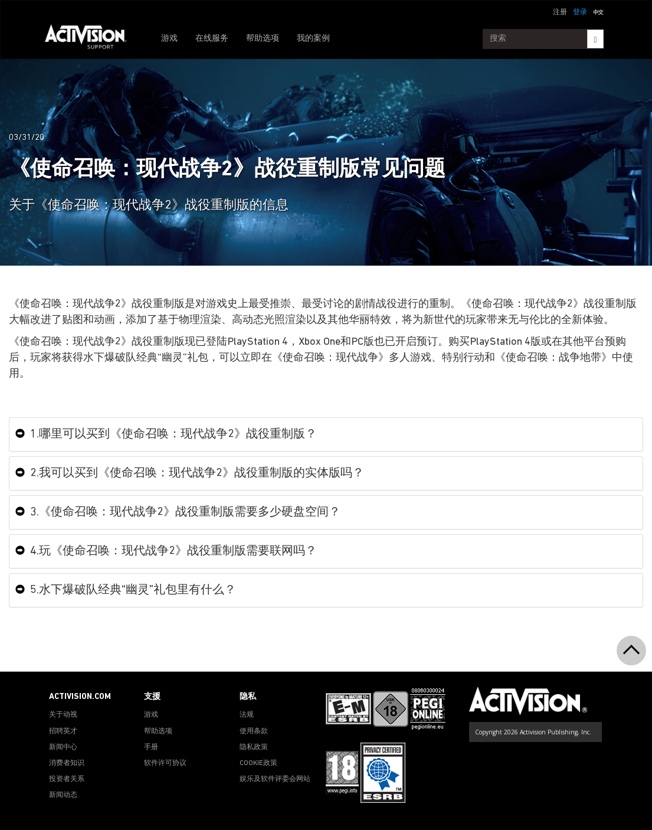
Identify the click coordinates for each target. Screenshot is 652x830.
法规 (247, 714)
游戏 (169, 38)
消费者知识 (66, 763)
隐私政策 (254, 747)
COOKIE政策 (258, 763)
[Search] (595, 39)
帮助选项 (262, 38)
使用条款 (254, 731)
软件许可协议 (165, 763)
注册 (560, 12)
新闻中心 (63, 747)
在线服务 (211, 38)
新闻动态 (63, 795)
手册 (151, 747)
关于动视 (63, 714)
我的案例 (313, 38)
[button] (598, 11)
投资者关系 (66, 779)
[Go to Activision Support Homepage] (91, 39)
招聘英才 (63, 731)
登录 (580, 12)
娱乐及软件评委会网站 (275, 779)
